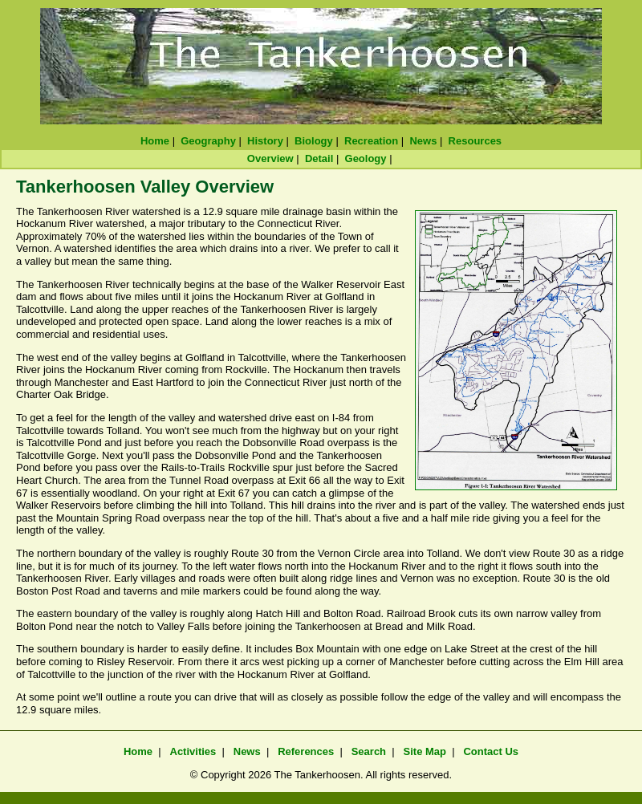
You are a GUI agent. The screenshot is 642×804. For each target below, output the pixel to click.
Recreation (371, 141)
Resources (475, 141)
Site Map (425, 751)
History (265, 141)
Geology (366, 158)
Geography (208, 141)
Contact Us (490, 751)
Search (368, 751)
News (423, 141)
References (306, 751)
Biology (314, 141)
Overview (270, 158)
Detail (319, 158)
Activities (193, 751)
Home (154, 141)
